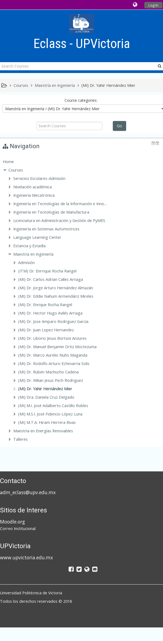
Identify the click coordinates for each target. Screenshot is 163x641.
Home (8, 161)
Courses (15, 170)
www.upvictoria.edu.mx (26, 557)
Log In (153, 5)
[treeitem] (81, 162)
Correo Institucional (18, 528)
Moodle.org (12, 521)
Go (119, 125)
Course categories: (81, 100)
